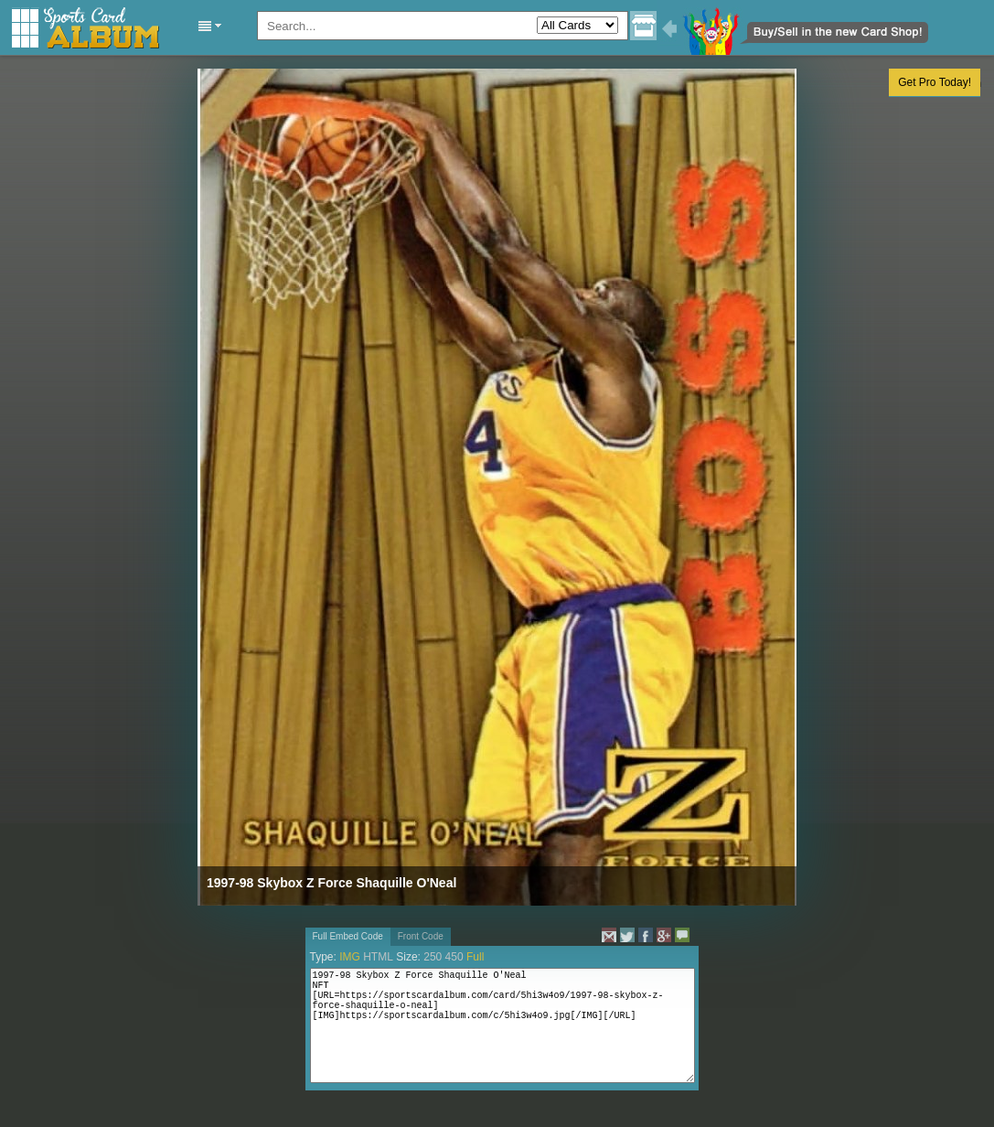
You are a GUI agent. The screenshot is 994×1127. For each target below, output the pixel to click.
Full (475, 956)
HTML (378, 956)
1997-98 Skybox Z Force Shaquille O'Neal (331, 882)
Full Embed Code (348, 936)
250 (432, 956)
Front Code (421, 936)
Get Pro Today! (934, 82)
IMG (349, 956)
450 (454, 956)
